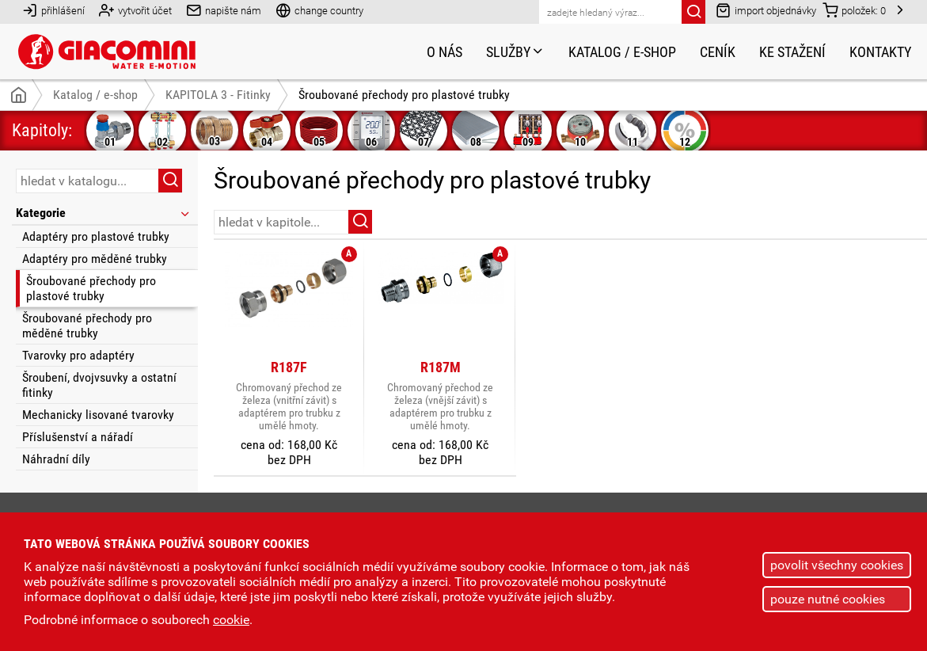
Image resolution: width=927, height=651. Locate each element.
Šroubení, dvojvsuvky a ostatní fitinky (99, 385)
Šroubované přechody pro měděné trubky (87, 325)
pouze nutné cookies (827, 599)
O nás (444, 52)
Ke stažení (792, 52)
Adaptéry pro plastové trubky (95, 236)
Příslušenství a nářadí (77, 436)
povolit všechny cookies (836, 565)
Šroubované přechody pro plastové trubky (91, 288)
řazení (866, 221)
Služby (515, 52)
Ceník (717, 52)
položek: (854, 9)
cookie (231, 619)
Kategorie (104, 212)
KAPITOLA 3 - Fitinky (218, 94)
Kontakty (880, 52)
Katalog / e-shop (622, 52)
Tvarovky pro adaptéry (78, 355)
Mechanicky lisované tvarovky (98, 414)
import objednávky (766, 9)
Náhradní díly (56, 458)
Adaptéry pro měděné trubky (94, 258)
